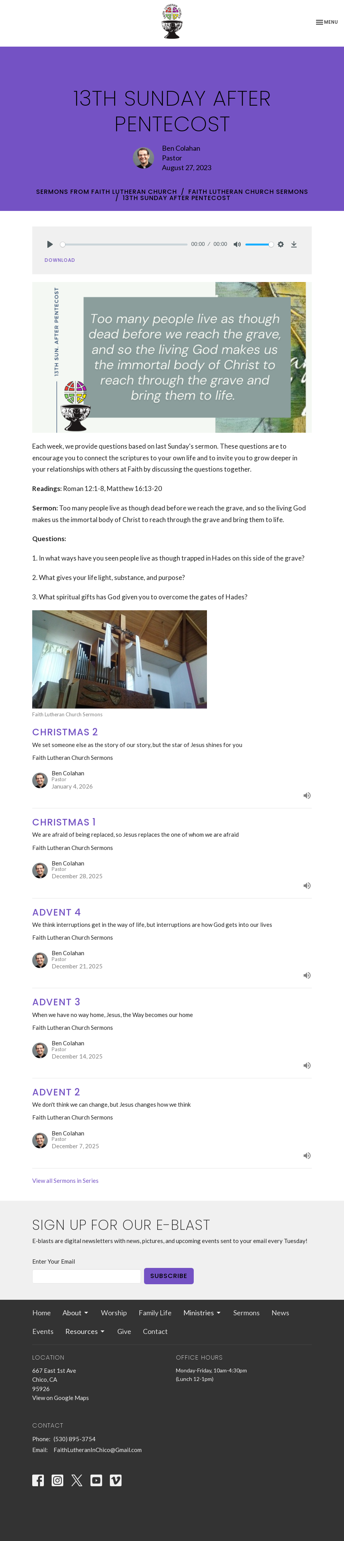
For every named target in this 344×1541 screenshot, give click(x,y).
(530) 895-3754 (75, 1438)
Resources (85, 1331)
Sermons (246, 1312)
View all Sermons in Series (65, 1180)
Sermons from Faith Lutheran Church (106, 191)
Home (41, 1312)
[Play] (50, 244)
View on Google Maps (60, 1397)
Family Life (155, 1312)
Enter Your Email (53, 1261)
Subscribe (169, 1275)
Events (43, 1331)
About (76, 1312)
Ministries (202, 1312)
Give (124, 1331)
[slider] (124, 244)
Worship (114, 1312)
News (280, 1312)
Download (60, 260)
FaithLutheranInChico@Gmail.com (98, 1449)
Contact (155, 1331)
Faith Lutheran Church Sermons (248, 191)
